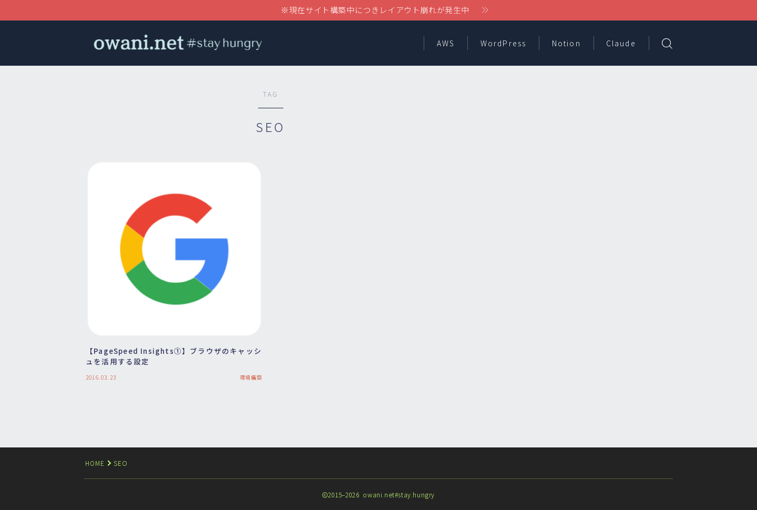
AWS (446, 43)
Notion (566, 43)
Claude (621, 43)
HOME (95, 462)
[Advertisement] (581, 163)
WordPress (503, 43)
